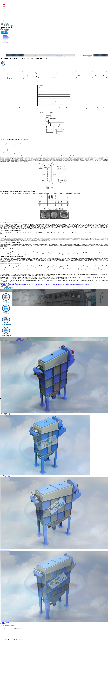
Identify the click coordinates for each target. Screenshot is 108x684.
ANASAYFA (5, 35)
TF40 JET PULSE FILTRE (5, 550)
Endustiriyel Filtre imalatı (85, 284)
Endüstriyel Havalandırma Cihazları (10, 284)
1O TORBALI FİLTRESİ (5, 413)
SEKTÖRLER (5, 39)
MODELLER (5, 38)
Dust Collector (20, 284)
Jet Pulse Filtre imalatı (72, 284)
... (0, 624)
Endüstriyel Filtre (27, 284)
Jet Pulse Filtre (67, 284)
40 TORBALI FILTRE (4, 622)
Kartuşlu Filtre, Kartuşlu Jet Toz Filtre (47, 284)
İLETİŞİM (4, 41)
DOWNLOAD (5, 42)
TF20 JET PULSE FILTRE (5, 414)
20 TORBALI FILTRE (4, 475)
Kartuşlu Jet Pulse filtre (59, 284)
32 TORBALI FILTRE (4, 549)
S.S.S (4, 0)
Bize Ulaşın (5, 1)
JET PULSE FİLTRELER (11, 283)
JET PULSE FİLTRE (4, 340)
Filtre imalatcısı (78, 284)
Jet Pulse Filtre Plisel (35, 284)
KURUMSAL (5, 36)
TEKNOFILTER (6, 37)
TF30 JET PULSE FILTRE (5, 476)
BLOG (4, 40)
